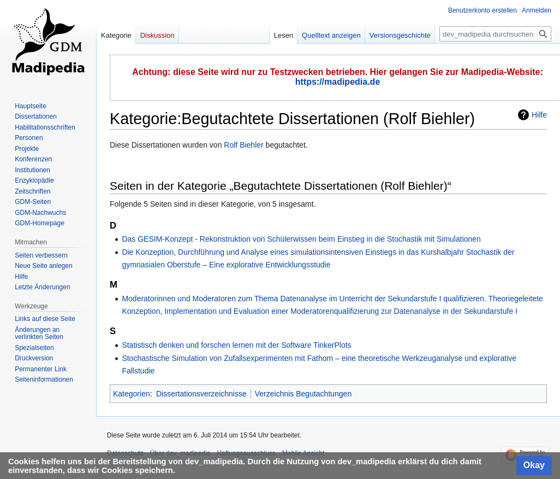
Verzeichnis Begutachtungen (303, 393)
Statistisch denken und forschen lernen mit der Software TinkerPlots (236, 345)
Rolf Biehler (243, 145)
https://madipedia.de (337, 81)
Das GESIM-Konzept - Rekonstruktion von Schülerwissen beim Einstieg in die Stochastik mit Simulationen (301, 239)
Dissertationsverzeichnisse (201, 393)
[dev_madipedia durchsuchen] (495, 34)
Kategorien (131, 393)
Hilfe (539, 114)
